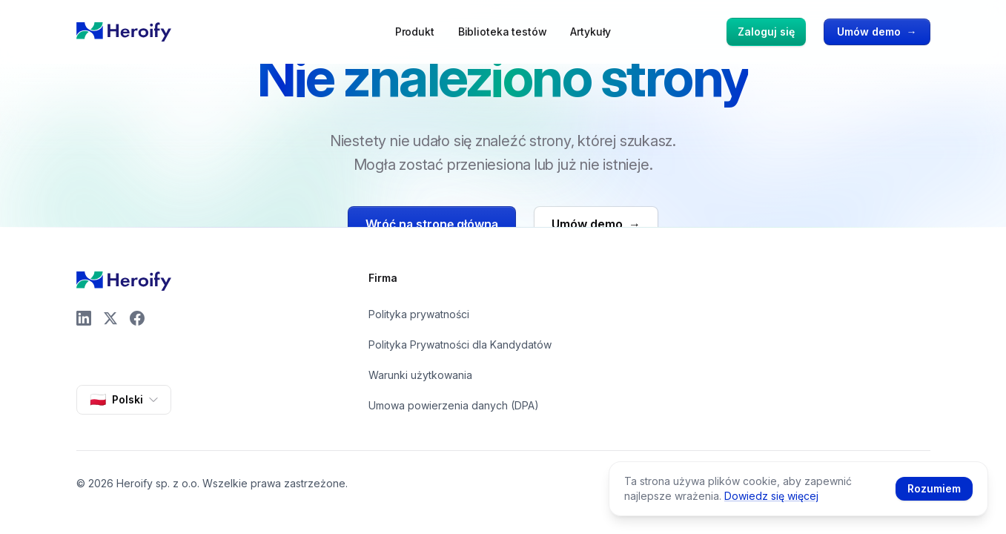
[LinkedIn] (83, 318)
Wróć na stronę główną (431, 224)
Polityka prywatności (418, 314)
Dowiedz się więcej (771, 496)
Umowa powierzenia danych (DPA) (453, 405)
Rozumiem (934, 488)
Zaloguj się (766, 31)
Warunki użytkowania (420, 375)
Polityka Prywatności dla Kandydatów (460, 344)
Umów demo (877, 32)
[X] (110, 318)
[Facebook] (137, 318)
